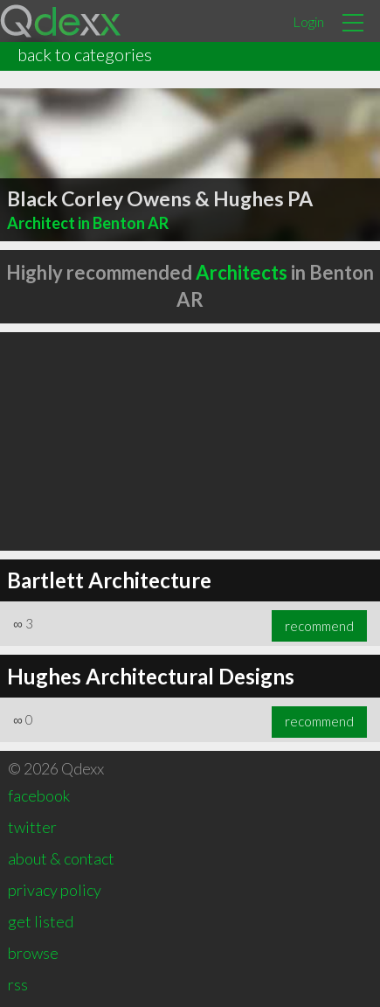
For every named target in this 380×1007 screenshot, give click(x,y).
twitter (32, 827)
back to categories (84, 54)
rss (18, 984)
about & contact (61, 858)
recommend (319, 626)
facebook (39, 795)
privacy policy (54, 889)
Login (308, 21)
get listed (40, 921)
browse (33, 952)
